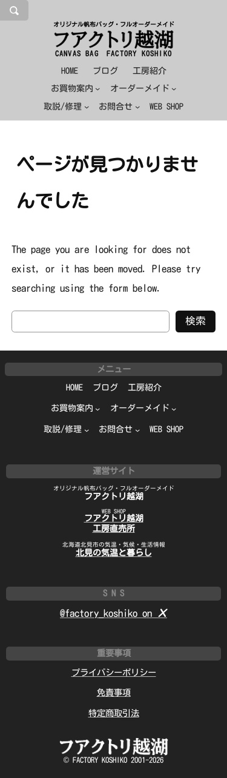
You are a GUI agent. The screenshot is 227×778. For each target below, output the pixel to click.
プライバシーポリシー (113, 672)
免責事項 (114, 692)
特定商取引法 (113, 712)
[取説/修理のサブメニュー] (66, 107)
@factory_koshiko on (113, 613)
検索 (195, 320)
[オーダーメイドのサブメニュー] (143, 88)
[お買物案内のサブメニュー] (75, 88)
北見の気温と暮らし (114, 553)
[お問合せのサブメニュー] (119, 107)
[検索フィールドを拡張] (14, 10)
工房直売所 (114, 528)
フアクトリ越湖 (113, 496)
